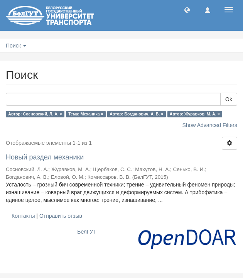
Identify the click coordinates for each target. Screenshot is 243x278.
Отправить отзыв (60, 216)
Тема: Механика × (85, 114)
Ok (228, 99)
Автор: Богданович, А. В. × (136, 114)
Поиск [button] (16, 45)
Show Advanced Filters (209, 125)
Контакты (23, 216)
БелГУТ (86, 232)
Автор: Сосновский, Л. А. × (35, 114)
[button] (187, 9)
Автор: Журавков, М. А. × (195, 114)
